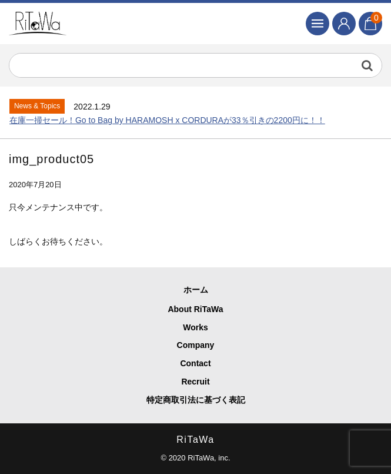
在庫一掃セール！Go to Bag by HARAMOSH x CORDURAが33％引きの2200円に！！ (167, 120)
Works (195, 327)
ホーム (195, 289)
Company (196, 345)
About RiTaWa (195, 309)
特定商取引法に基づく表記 (195, 400)
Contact (195, 363)
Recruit (195, 381)
